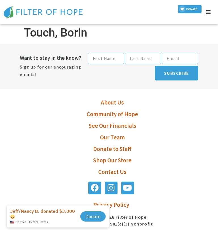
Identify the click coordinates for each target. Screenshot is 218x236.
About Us (112, 102)
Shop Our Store (112, 160)
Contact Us (112, 172)
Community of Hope (112, 114)
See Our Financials (112, 125)
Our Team (112, 137)
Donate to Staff (112, 149)
